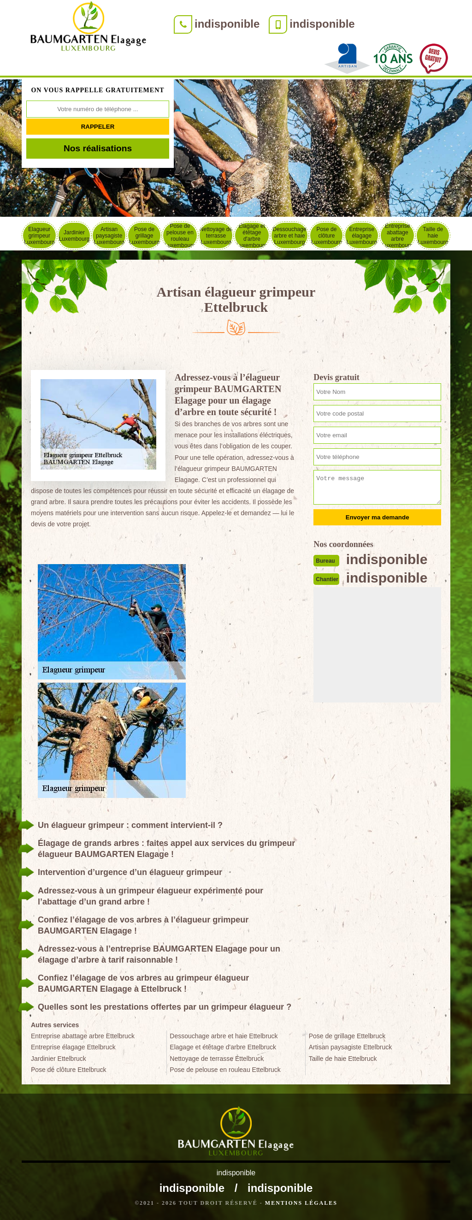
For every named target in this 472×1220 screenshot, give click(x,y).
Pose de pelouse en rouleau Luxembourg (180, 235)
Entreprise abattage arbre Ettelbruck (83, 1036)
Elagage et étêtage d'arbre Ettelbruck (223, 1047)
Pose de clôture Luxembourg (326, 235)
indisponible (227, 24)
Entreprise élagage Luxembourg (361, 235)
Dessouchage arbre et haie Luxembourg (289, 235)
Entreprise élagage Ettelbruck (73, 1047)
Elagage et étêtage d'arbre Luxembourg (251, 235)
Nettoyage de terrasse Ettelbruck (217, 1058)
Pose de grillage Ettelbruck (347, 1036)
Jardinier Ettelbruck (58, 1058)
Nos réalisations (98, 148)
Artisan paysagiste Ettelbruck (350, 1047)
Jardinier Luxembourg (74, 235)
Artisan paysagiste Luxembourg (109, 235)
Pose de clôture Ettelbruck (68, 1069)
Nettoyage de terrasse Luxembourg (216, 235)
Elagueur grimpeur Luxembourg (39, 235)
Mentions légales (301, 1203)
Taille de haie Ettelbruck (343, 1058)
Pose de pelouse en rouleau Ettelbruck (225, 1069)
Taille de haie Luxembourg (433, 235)
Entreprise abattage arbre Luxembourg (397, 235)
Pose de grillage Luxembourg (144, 235)
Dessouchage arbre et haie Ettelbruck (223, 1036)
